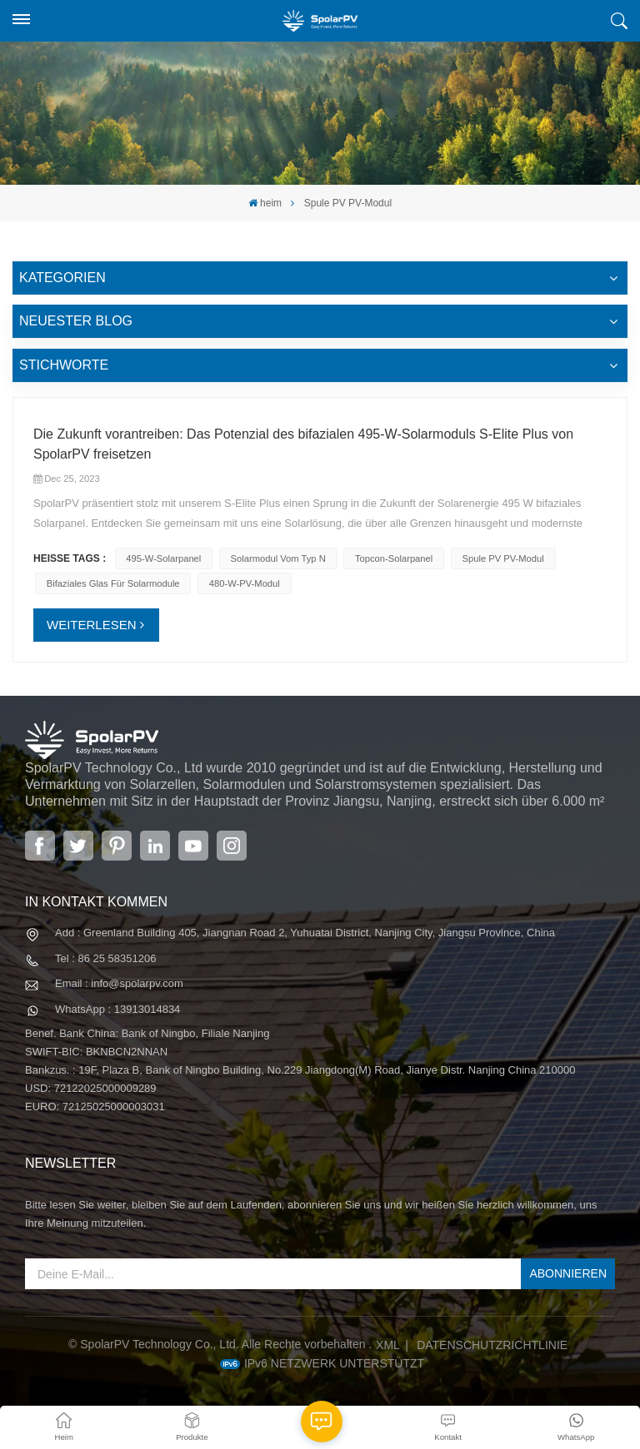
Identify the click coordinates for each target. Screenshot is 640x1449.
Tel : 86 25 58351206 (105, 958)
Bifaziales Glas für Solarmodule (113, 583)
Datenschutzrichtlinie (492, 1345)
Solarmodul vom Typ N (278, 558)
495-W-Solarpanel (163, 558)
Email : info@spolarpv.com (119, 983)
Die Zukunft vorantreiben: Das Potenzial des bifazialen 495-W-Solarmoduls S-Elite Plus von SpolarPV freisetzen (303, 444)
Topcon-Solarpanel (393, 558)
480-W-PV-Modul (244, 583)
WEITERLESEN (92, 625)
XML (388, 1345)
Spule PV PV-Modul (502, 558)
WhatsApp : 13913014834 (117, 1009)
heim (265, 203)
